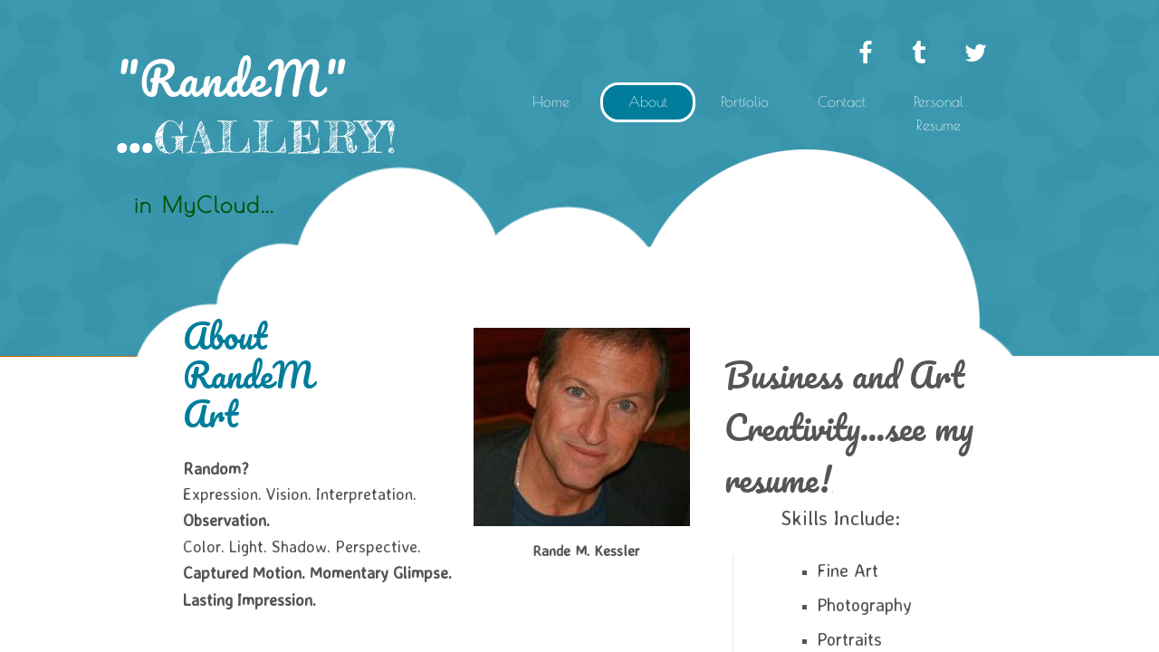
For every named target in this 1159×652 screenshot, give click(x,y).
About (647, 101)
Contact (842, 101)
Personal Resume (938, 113)
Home (551, 101)
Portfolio (745, 101)
